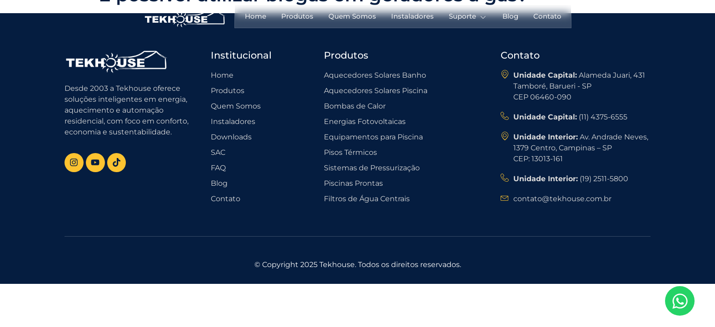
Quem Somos (352, 16)
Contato (549, 16)
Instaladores (412, 16)
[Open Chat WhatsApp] (680, 301)
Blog (511, 16)
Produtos (296, 16)
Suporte (468, 17)
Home (254, 16)
